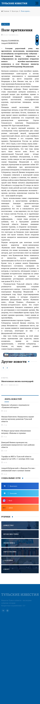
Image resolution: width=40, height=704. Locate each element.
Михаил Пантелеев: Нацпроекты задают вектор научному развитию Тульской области (17, 419)
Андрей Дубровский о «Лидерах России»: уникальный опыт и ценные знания (18, 469)
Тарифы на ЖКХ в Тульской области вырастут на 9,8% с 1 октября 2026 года (17, 457)
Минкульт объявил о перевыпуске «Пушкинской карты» (15, 406)
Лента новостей (13, 399)
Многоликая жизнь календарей (17, 381)
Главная (5, 11)
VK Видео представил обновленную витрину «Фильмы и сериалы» (16, 432)
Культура (15, 11)
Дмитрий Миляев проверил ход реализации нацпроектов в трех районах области (18, 444)
